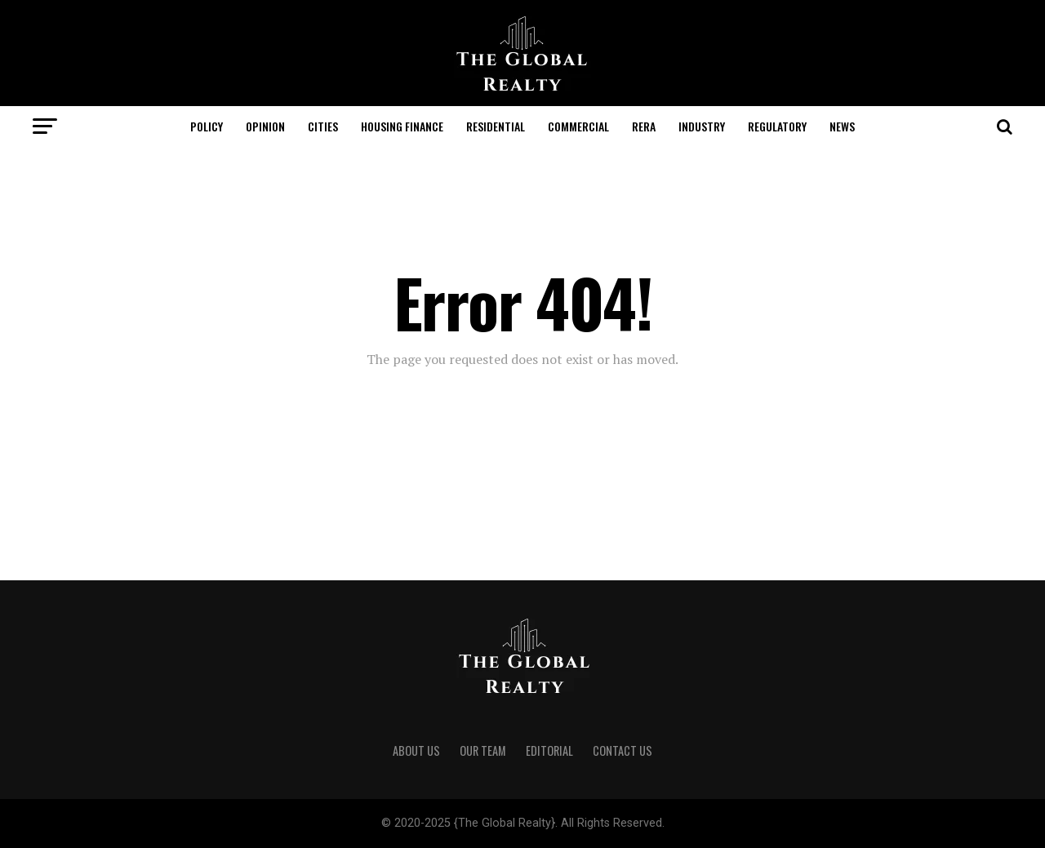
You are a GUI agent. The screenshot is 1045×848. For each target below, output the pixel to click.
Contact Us (622, 750)
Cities (323, 126)
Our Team (483, 750)
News (842, 126)
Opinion (265, 126)
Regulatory (777, 126)
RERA (644, 126)
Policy (206, 126)
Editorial (549, 750)
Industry (701, 126)
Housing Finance (402, 126)
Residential (495, 126)
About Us (416, 750)
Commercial (578, 126)
